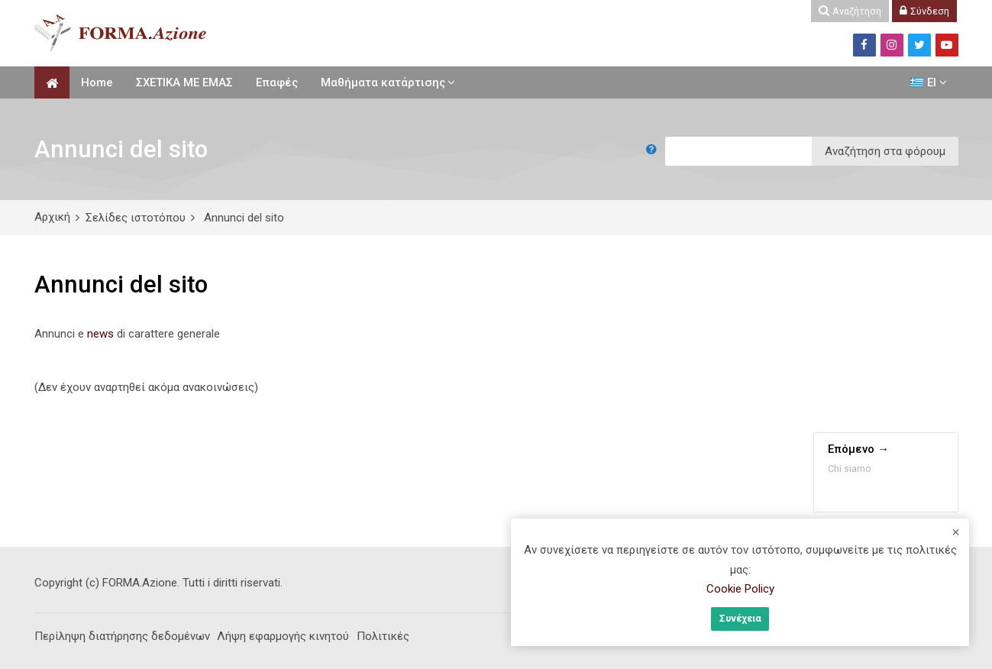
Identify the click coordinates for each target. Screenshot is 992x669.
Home (97, 82)
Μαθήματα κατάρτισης (383, 82)
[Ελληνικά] (928, 82)
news (100, 334)
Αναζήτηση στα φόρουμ (885, 151)
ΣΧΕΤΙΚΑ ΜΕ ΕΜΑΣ (184, 82)
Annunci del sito (244, 218)
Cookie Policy (740, 589)
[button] (654, 151)
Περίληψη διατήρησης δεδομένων (122, 636)
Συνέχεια (740, 618)
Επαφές (277, 82)
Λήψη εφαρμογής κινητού (283, 636)
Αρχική (52, 217)
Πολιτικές (383, 636)
